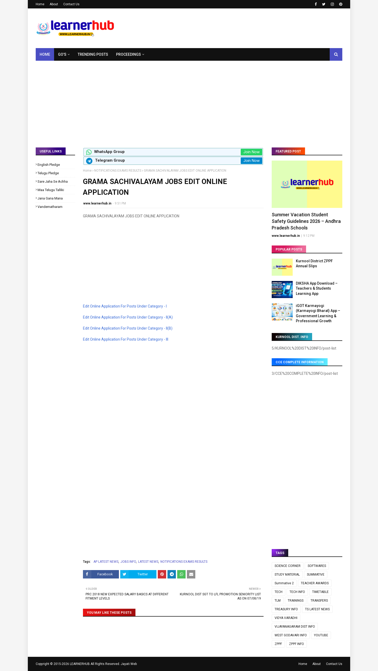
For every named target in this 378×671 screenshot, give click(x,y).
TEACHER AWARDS (315, 583)
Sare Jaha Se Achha (53, 181)
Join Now (251, 152)
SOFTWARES (317, 566)
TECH (278, 592)
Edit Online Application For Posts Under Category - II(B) (127, 328)
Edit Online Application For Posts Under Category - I (125, 306)
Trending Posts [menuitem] (93, 54)
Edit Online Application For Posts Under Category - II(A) (128, 317)
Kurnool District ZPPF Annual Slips (314, 263)
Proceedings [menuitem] (128, 54)
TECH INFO (297, 592)
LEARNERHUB (80, 664)
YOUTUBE (321, 635)
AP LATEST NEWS (105, 562)
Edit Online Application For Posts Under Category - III (125, 339)
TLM (278, 600)
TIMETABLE (320, 592)
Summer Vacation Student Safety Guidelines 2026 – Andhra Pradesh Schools (306, 221)
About (54, 4)
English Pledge (49, 165)
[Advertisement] (189, 100)
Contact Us (71, 4)
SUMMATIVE (315, 574)
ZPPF (278, 644)
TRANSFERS (319, 600)
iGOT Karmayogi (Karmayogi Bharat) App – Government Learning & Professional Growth (318, 313)
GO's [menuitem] (62, 54)
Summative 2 (284, 583)
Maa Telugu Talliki (51, 190)
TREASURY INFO (286, 609)
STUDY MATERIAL (287, 574)
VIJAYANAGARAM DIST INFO (295, 626)
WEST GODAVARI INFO (291, 635)
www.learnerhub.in (97, 203)
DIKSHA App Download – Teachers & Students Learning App (317, 288)
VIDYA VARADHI (286, 618)
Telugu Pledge (48, 173)
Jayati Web (129, 664)
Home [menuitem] (45, 54)
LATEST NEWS (148, 562)
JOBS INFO (128, 562)
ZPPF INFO (296, 644)
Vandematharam (50, 207)
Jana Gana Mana (50, 198)
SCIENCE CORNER (288, 566)
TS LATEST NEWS (317, 609)
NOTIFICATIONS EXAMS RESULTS (117, 170)
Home (40, 4)
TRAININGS (295, 600)
